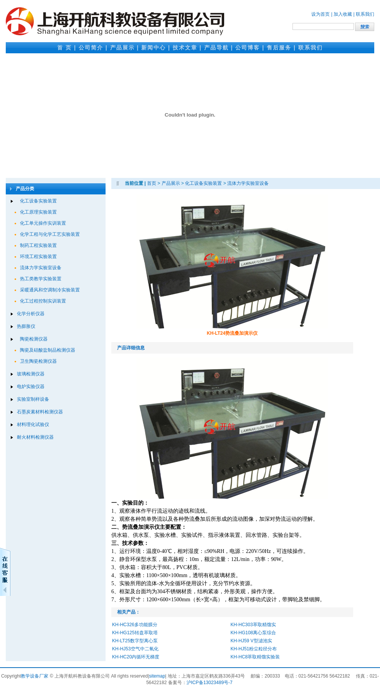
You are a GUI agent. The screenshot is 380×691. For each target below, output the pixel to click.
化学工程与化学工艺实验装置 (50, 234)
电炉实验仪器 (31, 386)
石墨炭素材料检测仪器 (40, 412)
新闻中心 (153, 47)
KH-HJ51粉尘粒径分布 (254, 649)
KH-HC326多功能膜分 (134, 624)
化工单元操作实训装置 (43, 223)
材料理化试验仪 (33, 424)
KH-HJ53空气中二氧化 (135, 649)
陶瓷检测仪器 (34, 339)
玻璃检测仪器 (31, 374)
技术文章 (185, 47)
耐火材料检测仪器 (35, 437)
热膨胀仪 (26, 326)
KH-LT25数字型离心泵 (135, 640)
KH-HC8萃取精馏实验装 (255, 657)
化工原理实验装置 (38, 212)
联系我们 (365, 14)
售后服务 (279, 47)
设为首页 (320, 14)
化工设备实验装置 (38, 201)
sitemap (157, 676)
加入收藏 (343, 14)
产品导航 (216, 47)
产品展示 (122, 47)
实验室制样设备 (33, 399)
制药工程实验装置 (38, 245)
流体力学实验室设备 (40, 267)
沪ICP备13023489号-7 (210, 682)
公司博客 (247, 47)
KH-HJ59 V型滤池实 (251, 640)
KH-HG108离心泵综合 (253, 632)
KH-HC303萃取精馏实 (253, 624)
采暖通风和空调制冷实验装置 (50, 290)
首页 (151, 183)
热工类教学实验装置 (40, 278)
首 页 (64, 47)
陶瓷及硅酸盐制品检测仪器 (47, 350)
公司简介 (91, 47)
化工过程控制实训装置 (43, 301)
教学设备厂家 (34, 676)
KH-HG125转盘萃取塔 (135, 632)
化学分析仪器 (31, 313)
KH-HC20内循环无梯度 (135, 657)
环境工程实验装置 (38, 256)
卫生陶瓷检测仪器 (38, 361)
